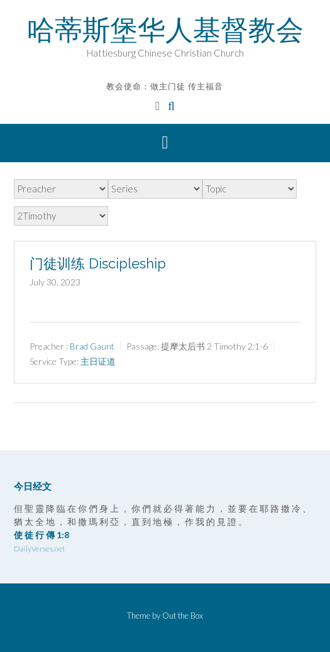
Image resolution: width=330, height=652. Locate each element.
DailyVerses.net (39, 548)
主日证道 (98, 361)
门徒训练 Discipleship (98, 263)
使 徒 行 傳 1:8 (41, 534)
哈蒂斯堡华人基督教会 (165, 29)
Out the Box (182, 616)
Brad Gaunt (92, 346)
